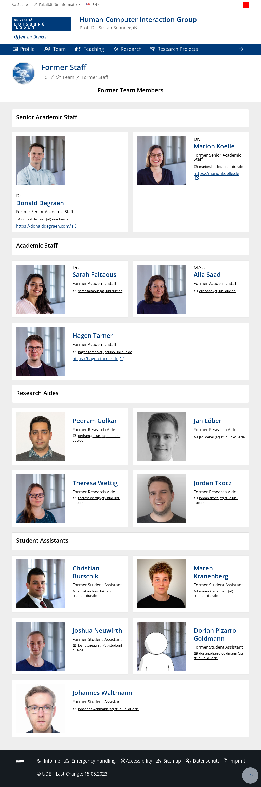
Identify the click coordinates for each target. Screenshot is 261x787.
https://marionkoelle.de (216, 173)
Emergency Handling (90, 761)
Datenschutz (202, 761)
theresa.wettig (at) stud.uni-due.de (96, 500)
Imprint (234, 761)
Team (55, 48)
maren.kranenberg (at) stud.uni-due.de (213, 593)
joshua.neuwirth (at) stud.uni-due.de (98, 647)
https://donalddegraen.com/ (43, 226)
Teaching (89, 48)
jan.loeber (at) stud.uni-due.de (222, 437)
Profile (24, 48)
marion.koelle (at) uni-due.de (221, 167)
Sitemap (168, 761)
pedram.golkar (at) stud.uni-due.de (96, 438)
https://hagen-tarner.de (95, 359)
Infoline (48, 761)
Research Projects (174, 48)
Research (128, 48)
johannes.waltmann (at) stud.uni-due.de (108, 709)
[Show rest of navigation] (241, 49)
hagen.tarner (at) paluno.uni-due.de (105, 352)
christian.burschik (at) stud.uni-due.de (92, 593)
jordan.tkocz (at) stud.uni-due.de (216, 500)
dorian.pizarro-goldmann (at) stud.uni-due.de (218, 655)
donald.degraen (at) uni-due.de (44, 219)
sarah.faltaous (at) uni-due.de (100, 291)
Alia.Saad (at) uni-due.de (217, 291)
